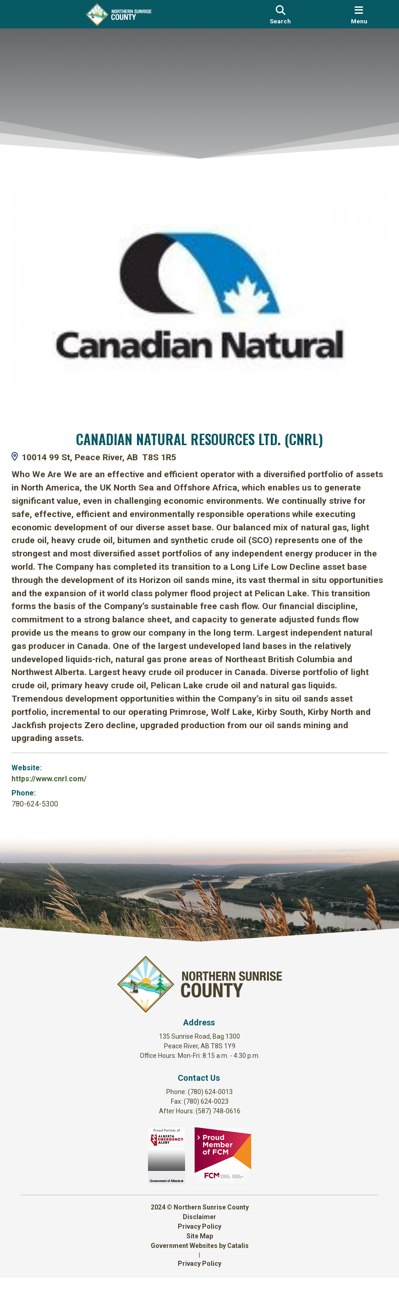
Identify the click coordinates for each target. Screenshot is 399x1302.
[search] (280, 14)
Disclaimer (199, 1241)
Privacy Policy (199, 1250)
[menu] (358, 14)
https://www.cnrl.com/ (58, 775)
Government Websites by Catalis (200, 1270)
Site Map (199, 1260)
